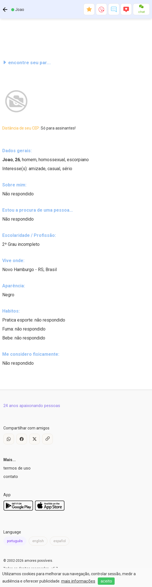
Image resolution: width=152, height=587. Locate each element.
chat (141, 12)
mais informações (78, 581)
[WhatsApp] (8, 439)
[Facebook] (21, 439)
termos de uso (17, 468)
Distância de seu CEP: (39, 128)
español (59, 541)
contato (10, 476)
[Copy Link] (47, 439)
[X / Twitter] (34, 439)
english (38, 541)
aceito (106, 581)
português (15, 541)
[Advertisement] (76, 38)
